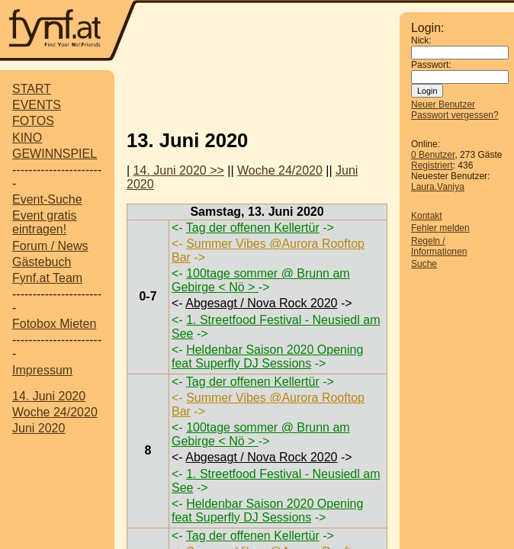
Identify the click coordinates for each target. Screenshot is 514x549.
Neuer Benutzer (443, 104)
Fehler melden (440, 228)
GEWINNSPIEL (54, 153)
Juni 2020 (38, 428)
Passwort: (431, 64)
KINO (27, 137)
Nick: (421, 40)
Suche (424, 263)
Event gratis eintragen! (44, 222)
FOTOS (33, 120)
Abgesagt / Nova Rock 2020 (261, 303)
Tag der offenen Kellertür (253, 227)
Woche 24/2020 (55, 412)
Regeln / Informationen (439, 246)
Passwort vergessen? (455, 115)
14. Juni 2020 (48, 396)
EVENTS (36, 104)
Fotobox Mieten (54, 323)
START (31, 88)
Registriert (432, 165)
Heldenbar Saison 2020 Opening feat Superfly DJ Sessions (267, 356)
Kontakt (426, 215)
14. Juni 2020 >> (178, 170)
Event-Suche (47, 199)
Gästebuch (41, 261)
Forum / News (50, 245)
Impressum (42, 370)
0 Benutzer (433, 154)
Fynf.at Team (47, 277)
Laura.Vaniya (437, 186)
